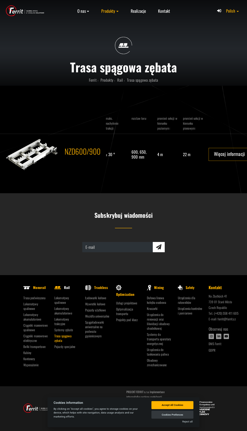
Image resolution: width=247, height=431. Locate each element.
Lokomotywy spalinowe (30, 306)
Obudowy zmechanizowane (157, 362)
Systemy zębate (63, 329)
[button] (232, 10)
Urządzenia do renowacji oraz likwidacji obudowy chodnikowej (158, 321)
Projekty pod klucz (127, 319)
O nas (81, 11)
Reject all (187, 421)
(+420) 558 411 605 (226, 313)
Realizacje (138, 11)
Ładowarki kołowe (95, 297)
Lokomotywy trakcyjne (61, 321)
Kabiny (27, 352)
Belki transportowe (34, 346)
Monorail (34, 287)
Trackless (96, 287)
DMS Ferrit (215, 343)
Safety (186, 287)
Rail (62, 287)
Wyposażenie (31, 364)
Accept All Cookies (172, 405)
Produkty (108, 11)
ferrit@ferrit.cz (227, 319)
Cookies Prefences (172, 414)
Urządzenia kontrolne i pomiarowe (190, 310)
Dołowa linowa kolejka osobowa (156, 300)
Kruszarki (152, 308)
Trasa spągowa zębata (62, 338)
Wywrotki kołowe (95, 304)
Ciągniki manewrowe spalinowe (35, 327)
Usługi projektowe (126, 303)
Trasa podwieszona (34, 297)
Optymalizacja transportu (124, 311)
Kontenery (29, 358)
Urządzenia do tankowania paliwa (158, 352)
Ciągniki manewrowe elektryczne (35, 338)
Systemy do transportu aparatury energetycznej (159, 339)
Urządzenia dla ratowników (186, 300)
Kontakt (164, 11)
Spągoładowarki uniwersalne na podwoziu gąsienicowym (94, 329)
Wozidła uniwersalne (97, 316)
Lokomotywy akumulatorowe (32, 317)
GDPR (212, 350)
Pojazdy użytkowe (95, 310)
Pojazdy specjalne (64, 346)
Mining (155, 287)
